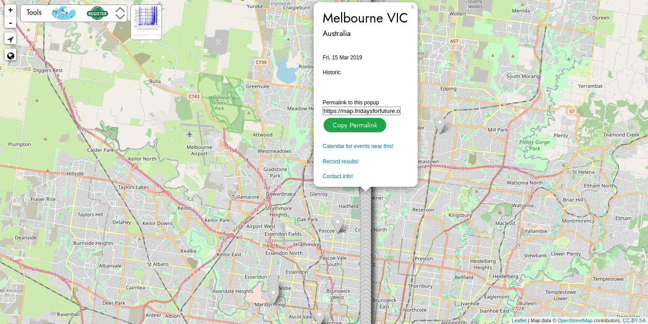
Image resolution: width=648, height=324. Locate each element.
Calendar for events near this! (358, 146)
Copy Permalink (354, 124)
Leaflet (519, 320)
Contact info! (338, 176)
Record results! (341, 161)
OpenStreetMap (575, 320)
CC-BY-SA (634, 320)
